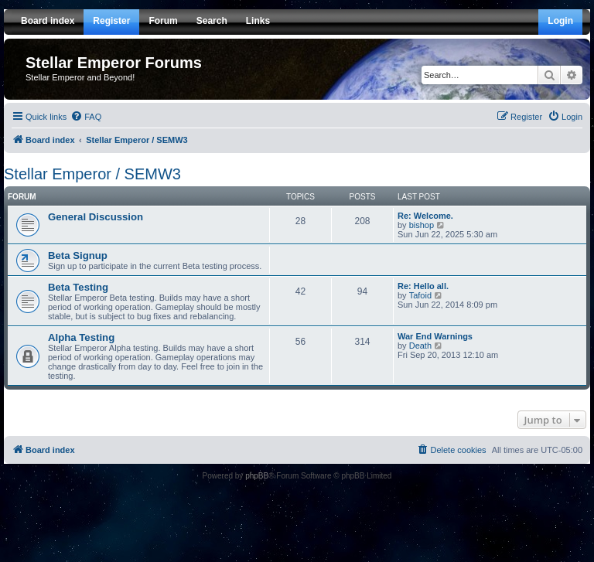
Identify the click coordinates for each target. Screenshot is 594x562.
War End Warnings (435, 336)
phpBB (256, 476)
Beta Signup (78, 255)
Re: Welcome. (425, 215)
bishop (421, 225)
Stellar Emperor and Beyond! (80, 77)
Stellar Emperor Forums (114, 62)
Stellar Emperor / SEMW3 (92, 173)
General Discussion (95, 217)
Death (420, 345)
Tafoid (420, 295)
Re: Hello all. (423, 286)
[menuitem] (85, 116)
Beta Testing (78, 287)
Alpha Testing (81, 337)
